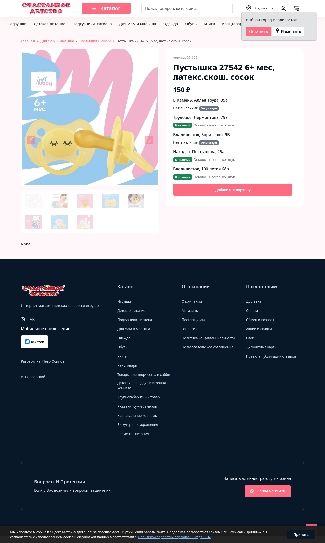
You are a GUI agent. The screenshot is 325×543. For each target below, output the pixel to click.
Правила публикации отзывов (274, 356)
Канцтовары (233, 23)
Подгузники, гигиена (92, 23)
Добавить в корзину (233, 190)
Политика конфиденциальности (202, 340)
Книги (209, 23)
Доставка (254, 301)
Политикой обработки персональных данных (174, 537)
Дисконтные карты (263, 346)
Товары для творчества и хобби (140, 377)
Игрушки (18, 23)
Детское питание (49, 23)
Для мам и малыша (137, 23)
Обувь (191, 23)
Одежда (170, 23)
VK (32, 319)
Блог (250, 337)
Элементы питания (135, 440)
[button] (31, 140)
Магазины (191, 310)
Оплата (252, 310)
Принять (301, 534)
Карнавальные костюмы (139, 421)
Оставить (258, 31)
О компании (193, 301)
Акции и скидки (260, 328)
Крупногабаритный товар (141, 403)
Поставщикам (194, 319)
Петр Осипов (53, 361)
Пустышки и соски (95, 41)
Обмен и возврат (262, 319)
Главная (28, 41)
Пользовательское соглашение (210, 352)
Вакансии (190, 328)
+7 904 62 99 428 (265, 498)
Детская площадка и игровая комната (144, 391)
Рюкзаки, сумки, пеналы (139, 412)
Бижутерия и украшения (140, 431)
